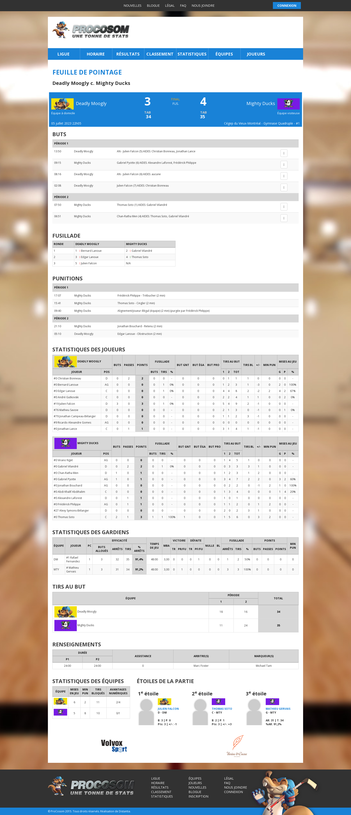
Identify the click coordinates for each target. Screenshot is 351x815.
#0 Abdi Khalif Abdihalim (69, 492)
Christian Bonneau (163, 151)
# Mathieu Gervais (72, 569)
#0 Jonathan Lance (65, 429)
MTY (56, 569)
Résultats (127, 54)
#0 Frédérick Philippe (67, 504)
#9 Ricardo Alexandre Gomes (72, 422)
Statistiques (192, 54)
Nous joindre (203, 5)
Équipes (224, 54)
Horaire (96, 54)
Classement (159, 54)
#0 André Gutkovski (66, 397)
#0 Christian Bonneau (67, 378)
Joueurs (256, 54)
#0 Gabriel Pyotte (65, 479)
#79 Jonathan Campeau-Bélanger (75, 416)
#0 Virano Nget (63, 460)
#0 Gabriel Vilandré (66, 466)
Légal (170, 5)
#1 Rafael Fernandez (73, 559)
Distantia (124, 811)
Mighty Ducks (273, 103)
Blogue (153, 5)
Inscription (198, 796)
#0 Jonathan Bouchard (68, 485)
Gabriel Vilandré (157, 205)
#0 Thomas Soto (64, 517)
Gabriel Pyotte (126, 163)
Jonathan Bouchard (130, 326)
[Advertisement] (218, 32)
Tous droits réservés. (86, 811)
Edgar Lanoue (89, 257)
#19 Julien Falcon (64, 404)
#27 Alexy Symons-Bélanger (71, 510)
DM (56, 559)
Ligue (63, 54)
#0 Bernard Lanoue (66, 385)
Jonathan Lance (185, 151)
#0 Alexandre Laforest (68, 498)
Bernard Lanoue (91, 251)
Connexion (233, 792)
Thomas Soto (125, 205)
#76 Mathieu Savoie (66, 410)
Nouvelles (132, 5)
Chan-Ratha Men (127, 216)
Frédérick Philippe (184, 163)
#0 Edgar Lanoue (64, 391)
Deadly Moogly (83, 151)
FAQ (183, 5)
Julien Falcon (131, 151)
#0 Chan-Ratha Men (66, 473)
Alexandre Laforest (160, 163)
